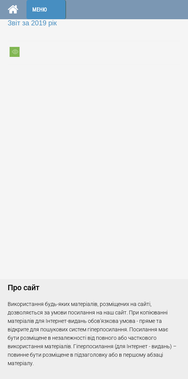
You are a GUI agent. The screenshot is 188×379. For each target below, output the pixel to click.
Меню (39, 10)
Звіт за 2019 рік (32, 23)
